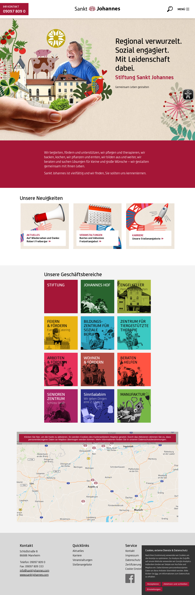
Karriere (77, 555)
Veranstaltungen (82, 559)
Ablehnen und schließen (176, 584)
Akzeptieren (153, 584)
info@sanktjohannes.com (34, 570)
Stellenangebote (82, 564)
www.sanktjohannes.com (34, 574)
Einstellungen (154, 589)
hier (156, 573)
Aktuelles (78, 550)
